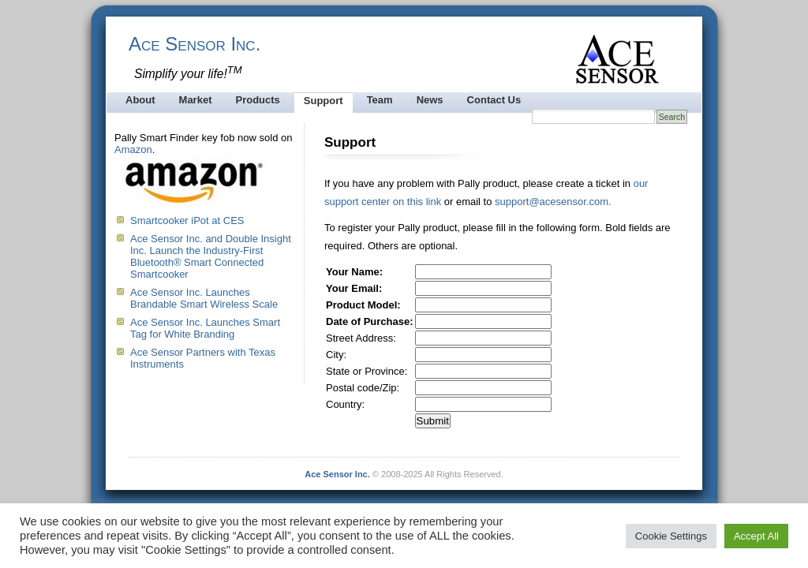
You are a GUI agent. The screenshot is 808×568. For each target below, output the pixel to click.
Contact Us (494, 100)
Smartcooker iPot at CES (187, 220)
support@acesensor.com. (553, 201)
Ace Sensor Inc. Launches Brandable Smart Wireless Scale (204, 298)
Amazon (133, 149)
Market (195, 100)
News (430, 100)
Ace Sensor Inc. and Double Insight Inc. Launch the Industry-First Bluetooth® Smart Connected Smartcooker (210, 256)
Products (257, 100)
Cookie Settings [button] (671, 536)
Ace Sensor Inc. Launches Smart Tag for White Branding (205, 328)
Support (323, 100)
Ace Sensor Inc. (194, 43)
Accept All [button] (756, 536)
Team (380, 100)
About (140, 100)
